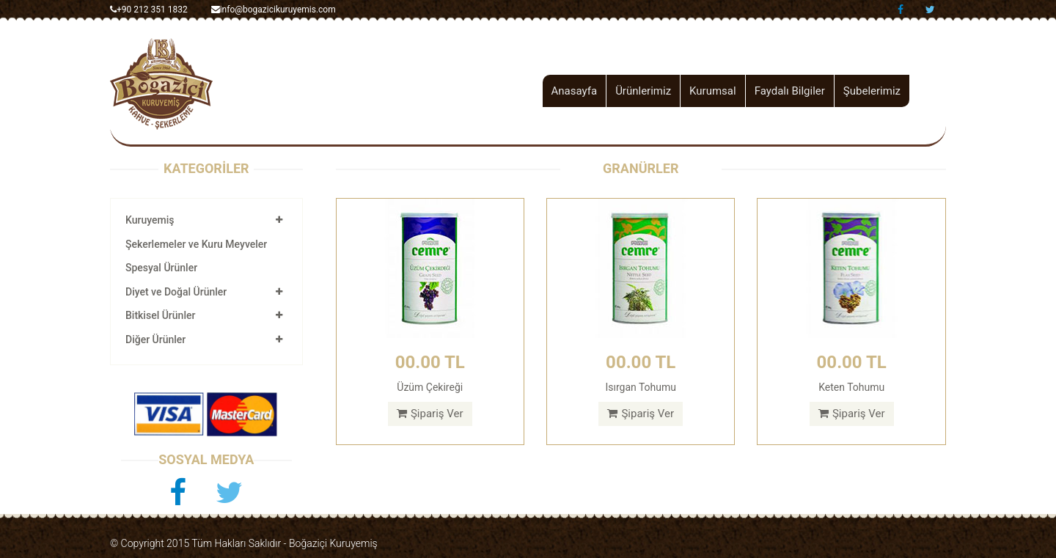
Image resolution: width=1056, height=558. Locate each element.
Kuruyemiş (149, 220)
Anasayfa (574, 91)
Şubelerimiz (872, 91)
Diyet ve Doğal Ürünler (176, 292)
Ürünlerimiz (643, 91)
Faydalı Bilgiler (790, 91)
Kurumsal (712, 91)
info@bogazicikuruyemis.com (273, 9)
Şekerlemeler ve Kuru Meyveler (196, 244)
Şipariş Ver (430, 413)
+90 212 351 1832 (149, 9)
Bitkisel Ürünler (160, 315)
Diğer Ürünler (155, 339)
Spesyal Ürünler (161, 268)
